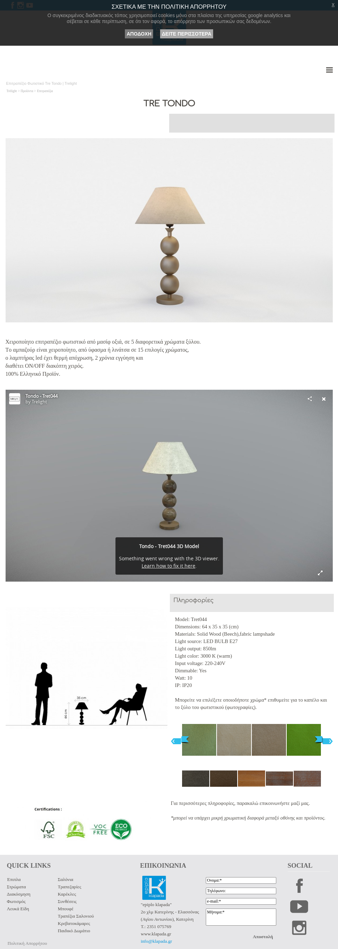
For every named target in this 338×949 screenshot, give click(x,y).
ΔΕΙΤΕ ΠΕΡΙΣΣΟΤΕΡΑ (186, 34)
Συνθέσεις (67, 901)
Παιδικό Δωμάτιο (74, 930)
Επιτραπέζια (45, 91)
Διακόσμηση (19, 894)
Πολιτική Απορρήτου (27, 943)
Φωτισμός (16, 901)
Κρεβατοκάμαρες (74, 923)
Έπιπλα (14, 879)
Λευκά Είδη (18, 908)
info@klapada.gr (156, 941)
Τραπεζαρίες (69, 886)
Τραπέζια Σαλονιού (76, 916)
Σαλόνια (65, 879)
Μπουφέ (66, 908)
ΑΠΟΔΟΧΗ (139, 34)
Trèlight (12, 91)
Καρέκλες (67, 894)
